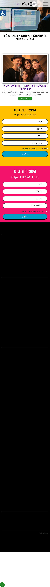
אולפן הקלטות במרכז (38, 351)
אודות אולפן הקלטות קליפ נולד (35, 242)
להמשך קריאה (25, 98)
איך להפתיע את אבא (39, 487)
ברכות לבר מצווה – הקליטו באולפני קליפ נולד (31, 323)
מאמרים (42, 252)
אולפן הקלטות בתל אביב (37, 362)
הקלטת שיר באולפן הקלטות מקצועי (34, 312)
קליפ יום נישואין (40, 305)
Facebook (44, 533)
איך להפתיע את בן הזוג (38, 473)
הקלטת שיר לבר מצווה (38, 383)
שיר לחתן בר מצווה (39, 393)
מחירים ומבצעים (40, 259)
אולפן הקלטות (40, 284)
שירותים (42, 245)
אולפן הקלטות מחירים (38, 372)
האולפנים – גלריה (39, 424)
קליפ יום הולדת (40, 291)
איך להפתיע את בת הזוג (38, 477)
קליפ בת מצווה (40, 298)
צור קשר (42, 263)
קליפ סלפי (42, 316)
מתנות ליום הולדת (39, 333)
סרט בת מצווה (40, 442)
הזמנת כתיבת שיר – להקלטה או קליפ (34, 417)
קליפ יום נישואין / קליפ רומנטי (36, 407)
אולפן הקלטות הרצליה (38, 369)
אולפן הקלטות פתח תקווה (37, 365)
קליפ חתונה (41, 295)
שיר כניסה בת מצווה (39, 403)
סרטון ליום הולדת (39, 396)
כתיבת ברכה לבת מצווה (38, 428)
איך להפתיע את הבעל (38, 480)
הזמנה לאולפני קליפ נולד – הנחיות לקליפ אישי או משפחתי (25, 87)
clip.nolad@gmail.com (40, 519)
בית (44, 238)
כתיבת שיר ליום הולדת (38, 445)
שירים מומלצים (40, 410)
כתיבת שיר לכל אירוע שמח (37, 400)
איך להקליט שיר (40, 309)
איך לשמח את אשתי (39, 501)
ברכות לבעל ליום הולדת (38, 456)
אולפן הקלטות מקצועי (38, 375)
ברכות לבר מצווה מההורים (37, 463)
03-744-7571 (43, 516)
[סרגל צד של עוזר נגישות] (3, 13)
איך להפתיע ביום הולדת (38, 337)
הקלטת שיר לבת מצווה (38, 386)
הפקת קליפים (41, 379)
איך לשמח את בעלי (39, 497)
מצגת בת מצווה (40, 438)
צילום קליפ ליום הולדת (38, 470)
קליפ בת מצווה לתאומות (37, 431)
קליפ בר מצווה (40, 302)
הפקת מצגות (41, 319)
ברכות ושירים (41, 249)
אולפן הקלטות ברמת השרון (37, 355)
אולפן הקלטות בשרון (39, 358)
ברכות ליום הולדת (39, 329)
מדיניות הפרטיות (40, 266)
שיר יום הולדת (40, 288)
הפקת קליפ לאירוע (39, 281)
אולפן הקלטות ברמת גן (38, 452)
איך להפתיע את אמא (38, 483)
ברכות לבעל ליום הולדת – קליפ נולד (34, 326)
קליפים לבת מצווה (39, 435)
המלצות (42, 256)
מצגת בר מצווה (40, 449)
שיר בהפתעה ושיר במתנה (37, 421)
